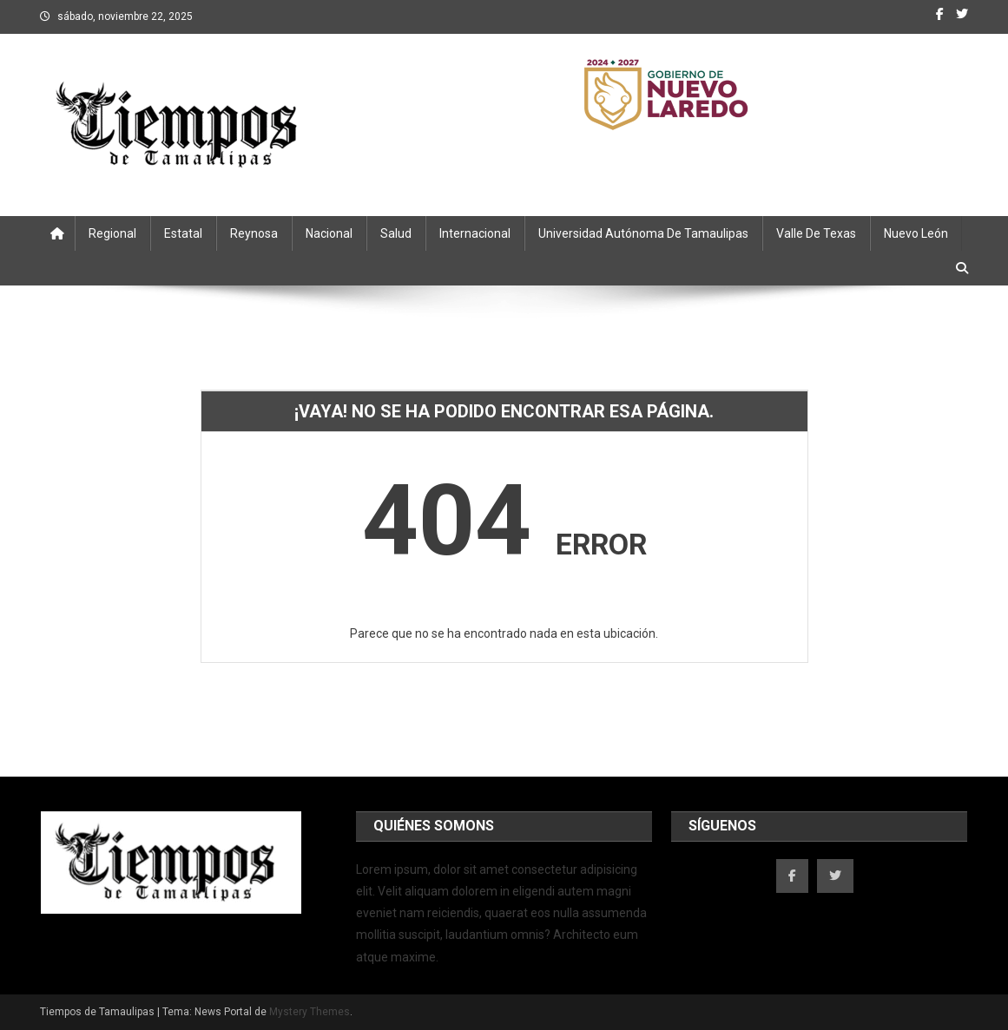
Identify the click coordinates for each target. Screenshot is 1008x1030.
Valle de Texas (816, 233)
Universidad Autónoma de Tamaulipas (643, 233)
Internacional (475, 233)
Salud (396, 233)
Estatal (183, 233)
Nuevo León (916, 233)
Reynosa (254, 233)
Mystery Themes (309, 1012)
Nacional (329, 233)
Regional (112, 233)
